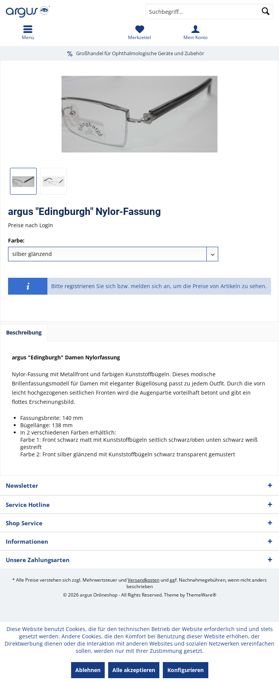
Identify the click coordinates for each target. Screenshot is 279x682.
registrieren (80, 286)
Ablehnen (88, 670)
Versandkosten (143, 580)
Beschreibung (24, 332)
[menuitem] (28, 32)
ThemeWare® (201, 595)
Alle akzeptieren (133, 670)
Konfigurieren (185, 670)
